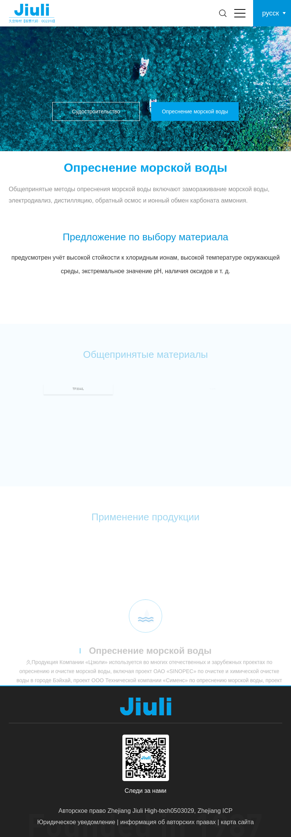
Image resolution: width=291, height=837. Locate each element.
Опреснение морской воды (195, 111)
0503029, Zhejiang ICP (202, 811)
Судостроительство (96, 111)
